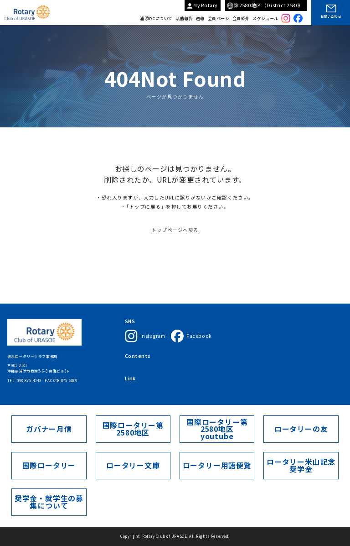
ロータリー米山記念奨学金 (300, 465)
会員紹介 (241, 18)
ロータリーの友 (301, 428)
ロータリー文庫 (132, 465)
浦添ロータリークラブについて (152, 357)
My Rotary (205, 5)
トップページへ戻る (175, 234)
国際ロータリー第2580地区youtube (217, 429)
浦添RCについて (156, 18)
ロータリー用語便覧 (217, 465)
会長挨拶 (193, 357)
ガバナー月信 (49, 428)
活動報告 (184, 18)
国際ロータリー (138, 384)
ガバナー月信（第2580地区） (261, 384)
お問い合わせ (330, 16)
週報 (200, 18)
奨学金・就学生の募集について (49, 502)
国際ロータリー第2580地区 (206, 384)
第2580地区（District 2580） (269, 5)
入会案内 (214, 357)
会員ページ (219, 18)
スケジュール (265, 18)
